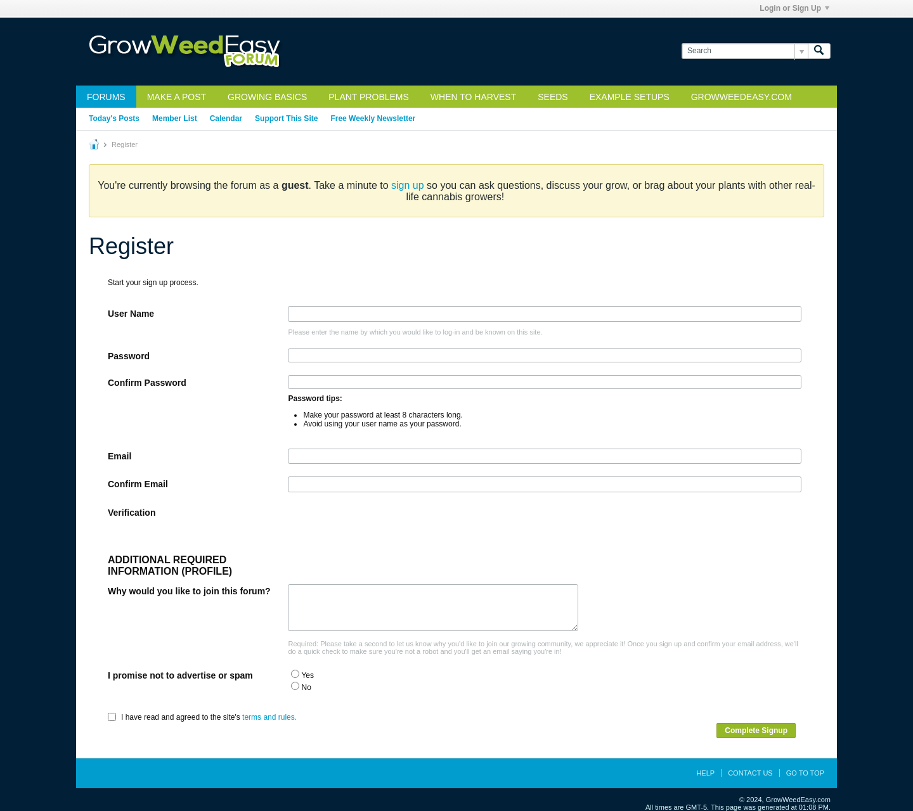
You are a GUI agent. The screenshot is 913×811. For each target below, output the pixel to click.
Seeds (552, 97)
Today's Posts (114, 118)
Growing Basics (267, 97)
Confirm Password (147, 383)
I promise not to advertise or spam (180, 675)
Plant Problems (368, 97)
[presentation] (384, 529)
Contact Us (750, 773)
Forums (106, 97)
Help (705, 773)
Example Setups (630, 97)
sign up (407, 185)
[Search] (745, 51)
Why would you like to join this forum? (189, 591)
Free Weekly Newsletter (372, 118)
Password (129, 356)
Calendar (226, 118)
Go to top (805, 773)
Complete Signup (756, 730)
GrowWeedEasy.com (741, 97)
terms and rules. (269, 717)
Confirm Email (138, 484)
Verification (131, 513)
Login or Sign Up (794, 8)
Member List (174, 118)
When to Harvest (473, 97)
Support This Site (286, 118)
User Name (131, 314)
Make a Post (176, 97)
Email (119, 456)
